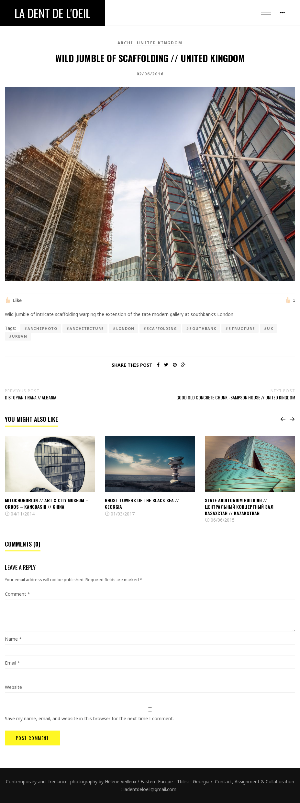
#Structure (240, 328)
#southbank (201, 328)
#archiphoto (40, 328)
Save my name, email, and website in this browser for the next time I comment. (89, 718)
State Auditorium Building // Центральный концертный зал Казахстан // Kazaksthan (239, 506)
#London (123, 328)
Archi (125, 43)
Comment (17, 594)
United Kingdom (159, 43)
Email (12, 663)
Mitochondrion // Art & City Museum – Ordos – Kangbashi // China (46, 503)
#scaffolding (160, 328)
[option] (50, 476)
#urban (18, 336)
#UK (268, 328)
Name (13, 639)
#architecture (85, 328)
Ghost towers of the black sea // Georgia (142, 503)
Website (13, 687)
